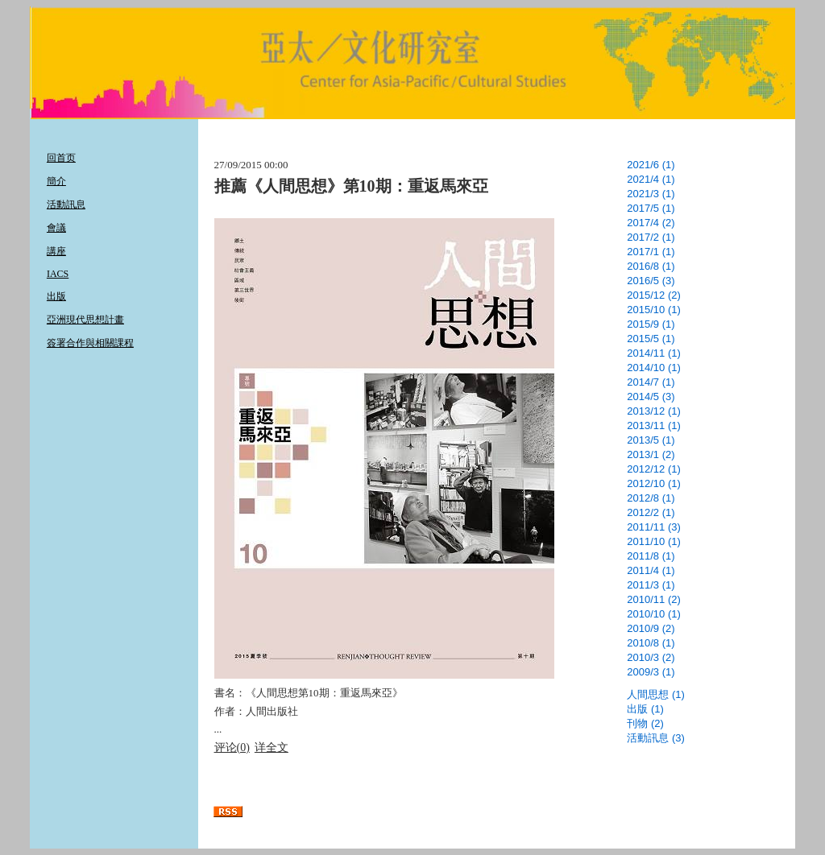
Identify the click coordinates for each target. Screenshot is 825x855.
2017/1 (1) (650, 252)
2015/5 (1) (650, 338)
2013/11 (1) (654, 425)
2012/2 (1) (650, 512)
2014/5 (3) (650, 396)
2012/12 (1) (654, 469)
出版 (56, 296)
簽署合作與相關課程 (90, 343)
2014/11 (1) (654, 353)
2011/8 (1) (650, 556)
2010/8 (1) (650, 643)
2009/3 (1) (650, 672)
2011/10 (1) (654, 541)
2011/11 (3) (654, 527)
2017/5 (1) (650, 208)
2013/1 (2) (650, 454)
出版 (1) (645, 709)
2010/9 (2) (650, 628)
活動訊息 (66, 204)
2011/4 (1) (650, 570)
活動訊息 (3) (656, 738)
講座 (56, 251)
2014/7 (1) (650, 382)
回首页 (61, 157)
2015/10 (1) (654, 310)
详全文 (271, 747)
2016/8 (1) (650, 266)
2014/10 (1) (654, 367)
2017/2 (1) (650, 237)
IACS (57, 273)
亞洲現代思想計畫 (85, 319)
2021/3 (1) (650, 194)
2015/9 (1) (650, 324)
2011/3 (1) (650, 585)
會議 (56, 227)
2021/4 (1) (650, 179)
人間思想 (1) (656, 694)
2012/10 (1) (654, 483)
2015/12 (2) (654, 295)
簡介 (56, 181)
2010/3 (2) (650, 657)
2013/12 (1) (654, 411)
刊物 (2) (645, 723)
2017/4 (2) (650, 223)
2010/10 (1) (654, 614)
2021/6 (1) (650, 165)
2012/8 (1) (650, 498)
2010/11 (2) (654, 599)
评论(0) (232, 747)
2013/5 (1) (650, 440)
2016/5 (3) (650, 281)
